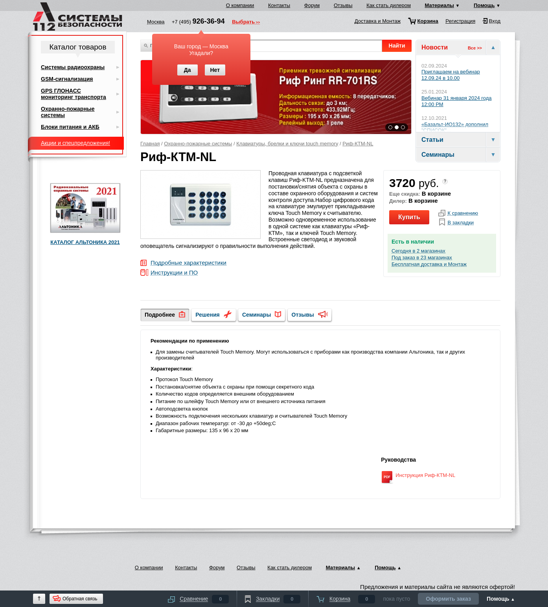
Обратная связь (80, 598)
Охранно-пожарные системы (198, 144)
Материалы (439, 5)
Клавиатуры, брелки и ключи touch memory (287, 144)
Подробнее (160, 315)
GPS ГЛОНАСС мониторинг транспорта (73, 94)
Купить (409, 217)
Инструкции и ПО (174, 272)
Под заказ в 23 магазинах (422, 257)
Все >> (475, 48)
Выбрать (243, 22)
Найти (397, 45)
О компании (240, 5)
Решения (207, 315)
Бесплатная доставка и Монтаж (429, 264)
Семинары (256, 315)
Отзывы (343, 5)
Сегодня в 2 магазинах (418, 251)
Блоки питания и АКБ (70, 127)
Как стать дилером (388, 5)
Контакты (279, 5)
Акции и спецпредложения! (75, 143)
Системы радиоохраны (73, 67)
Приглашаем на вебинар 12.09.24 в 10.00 (450, 75)
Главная (150, 144)
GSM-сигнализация (67, 79)
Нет (215, 70)
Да (187, 70)
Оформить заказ (448, 599)
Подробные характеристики (188, 263)
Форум (312, 5)
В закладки (460, 222)
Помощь (484, 5)
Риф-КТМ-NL (357, 144)
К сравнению (462, 213)
